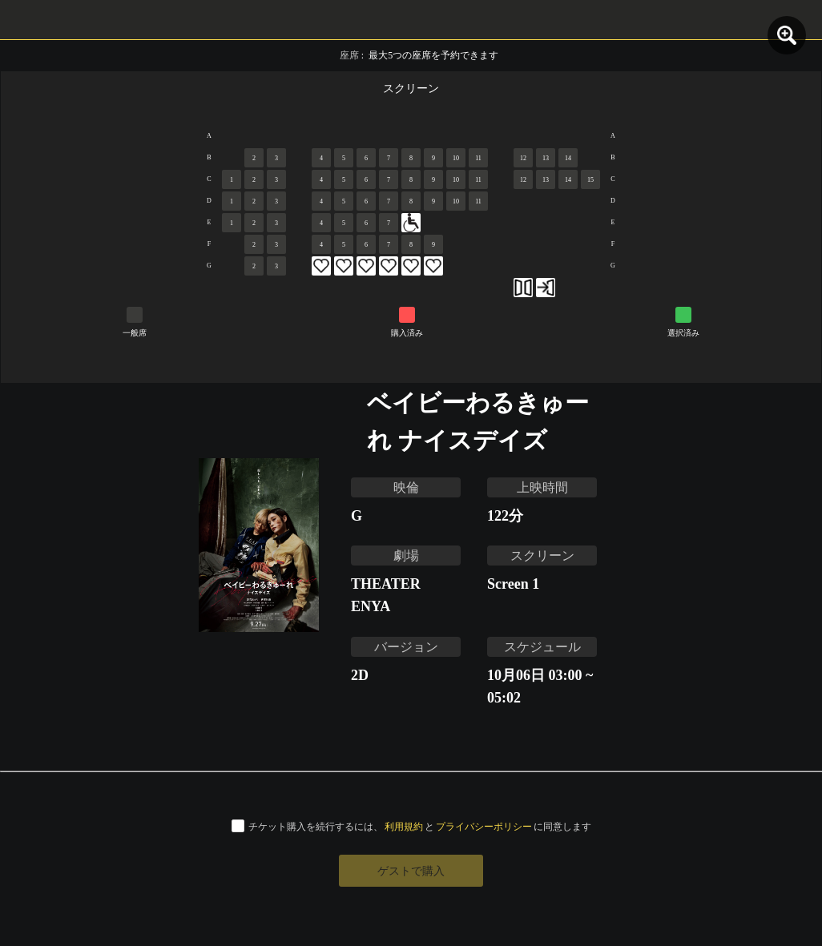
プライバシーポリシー (484, 826)
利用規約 (404, 826)
